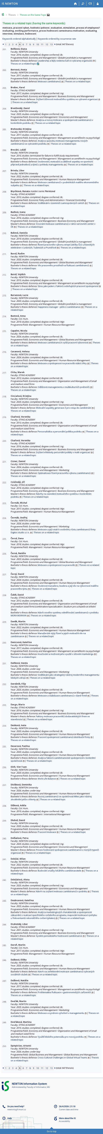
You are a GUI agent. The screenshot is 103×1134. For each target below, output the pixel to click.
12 (47, 44)
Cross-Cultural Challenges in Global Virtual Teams (62, 1057)
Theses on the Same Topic (33, 14)
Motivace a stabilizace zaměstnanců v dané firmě (62, 695)
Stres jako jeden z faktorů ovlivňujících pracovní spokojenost (68, 286)
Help (9, 1118)
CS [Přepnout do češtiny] (90, 3)
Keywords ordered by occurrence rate (57, 38)
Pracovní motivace (47, 832)
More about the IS (67, 1118)
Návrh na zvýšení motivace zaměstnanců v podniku (61, 891)
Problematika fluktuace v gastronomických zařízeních (64, 992)
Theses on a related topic (23, 63)
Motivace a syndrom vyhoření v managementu (61, 1013)
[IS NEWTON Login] (97, 4)
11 (42, 44)
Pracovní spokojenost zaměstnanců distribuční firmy (64, 737)
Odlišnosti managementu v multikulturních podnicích (64, 387)
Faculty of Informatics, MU (38, 1087)
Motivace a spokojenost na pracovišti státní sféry (62, 363)
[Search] (83, 4)
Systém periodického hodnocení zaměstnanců (59, 935)
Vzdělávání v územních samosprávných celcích (61, 203)
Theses (12, 14)
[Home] (75, 4)
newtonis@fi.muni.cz (16, 1109)
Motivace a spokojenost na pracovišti (56, 565)
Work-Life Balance (47, 778)
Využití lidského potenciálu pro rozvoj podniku (61, 1036)
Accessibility (64, 1121)
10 (37, 44)
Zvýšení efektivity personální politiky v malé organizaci (63, 452)
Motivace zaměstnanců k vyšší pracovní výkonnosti (63, 342)
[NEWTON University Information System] (10, 3)
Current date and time (68, 1109)
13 (51, 44)
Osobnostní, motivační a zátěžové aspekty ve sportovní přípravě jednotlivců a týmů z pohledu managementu (52, 163)
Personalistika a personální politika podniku (60, 431)
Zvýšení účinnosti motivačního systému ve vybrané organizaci (67, 99)
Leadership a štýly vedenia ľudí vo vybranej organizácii (65, 60)
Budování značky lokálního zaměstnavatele (59, 870)
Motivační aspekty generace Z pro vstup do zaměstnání (63, 407)
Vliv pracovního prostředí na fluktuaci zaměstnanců (63, 265)
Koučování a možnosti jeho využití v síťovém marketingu (65, 654)
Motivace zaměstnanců (49, 81)
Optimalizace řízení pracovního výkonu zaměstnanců (64, 473)
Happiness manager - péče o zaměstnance (59, 306)
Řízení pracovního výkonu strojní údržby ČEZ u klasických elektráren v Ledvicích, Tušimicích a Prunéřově (53, 246)
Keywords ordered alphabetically (19, 38)
